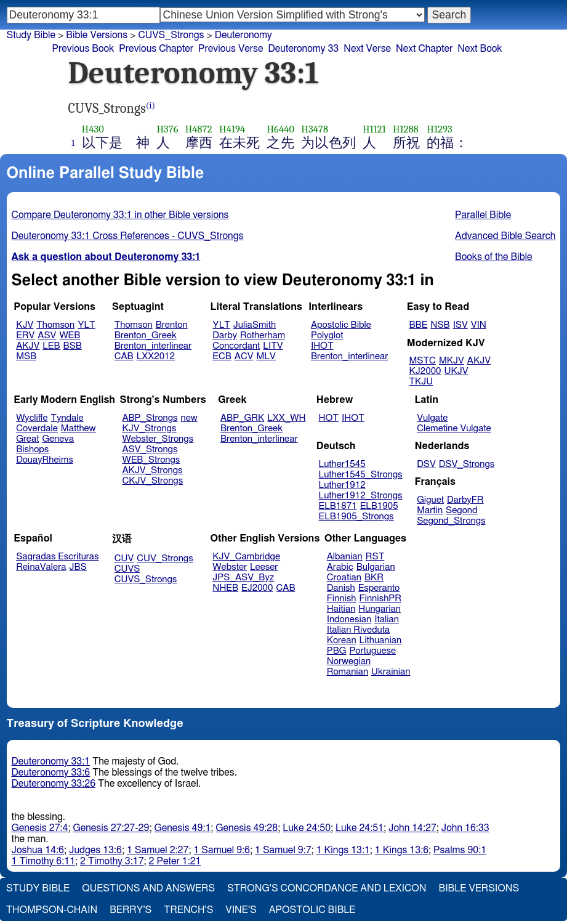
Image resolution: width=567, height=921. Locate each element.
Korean (341, 640)
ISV (460, 325)
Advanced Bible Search (505, 236)
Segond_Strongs (451, 520)
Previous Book (83, 49)
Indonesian (349, 619)
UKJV (456, 371)
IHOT (322, 346)
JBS (77, 567)
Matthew (78, 428)
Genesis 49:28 (246, 828)
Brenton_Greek (146, 335)
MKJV (451, 360)
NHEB (225, 588)
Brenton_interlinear (153, 346)
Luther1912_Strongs (361, 495)
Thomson (55, 325)
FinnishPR (381, 598)
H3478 (314, 129)
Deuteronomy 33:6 (51, 772)
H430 (93, 129)
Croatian (344, 577)
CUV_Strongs (165, 558)
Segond (461, 510)
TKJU (421, 381)
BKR (374, 577)
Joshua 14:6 (38, 850)
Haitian (341, 609)
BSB (72, 346)
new (189, 418)
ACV (244, 356)
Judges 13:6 (95, 850)
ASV (47, 335)
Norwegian (349, 661)
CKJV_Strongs (152, 480)
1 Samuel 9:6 (221, 850)
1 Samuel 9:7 (283, 850)
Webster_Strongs (157, 439)
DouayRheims (44, 460)
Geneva (58, 439)
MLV (265, 356)
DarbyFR (465, 500)
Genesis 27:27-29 (111, 828)
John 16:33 (465, 828)
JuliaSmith (254, 325)
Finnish (341, 598)
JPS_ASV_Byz (243, 577)
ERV (25, 335)
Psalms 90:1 (459, 850)
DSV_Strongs (467, 464)
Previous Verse (230, 49)
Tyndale (67, 418)
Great (27, 439)
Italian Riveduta (358, 630)
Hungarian (379, 609)
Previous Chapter (156, 49)
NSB (439, 325)
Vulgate (432, 418)
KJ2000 (425, 371)
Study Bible (31, 35)
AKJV (27, 346)
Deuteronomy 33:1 (51, 761)
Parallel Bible (483, 215)
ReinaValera (41, 567)
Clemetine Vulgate (454, 428)
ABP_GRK (242, 418)
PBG (337, 650)
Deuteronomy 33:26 (54, 784)
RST (375, 556)
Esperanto (379, 588)
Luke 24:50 (307, 828)
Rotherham (262, 335)
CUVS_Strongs (146, 579)
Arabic (340, 567)
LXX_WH (286, 418)
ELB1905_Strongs (356, 516)
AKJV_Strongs (152, 470)
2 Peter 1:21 (175, 861)
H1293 (439, 129)
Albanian (345, 556)
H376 (167, 129)
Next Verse (367, 49)
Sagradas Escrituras (57, 556)
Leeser (264, 567)
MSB (26, 356)
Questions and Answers (148, 888)
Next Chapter (424, 49)
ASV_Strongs (149, 449)
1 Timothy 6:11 (44, 861)
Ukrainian (390, 671)
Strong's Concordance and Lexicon (326, 888)
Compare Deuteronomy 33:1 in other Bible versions (120, 215)
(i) (150, 105)
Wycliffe (31, 418)
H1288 (406, 129)
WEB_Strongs (151, 460)
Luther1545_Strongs (361, 474)
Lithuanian (381, 640)
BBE (418, 325)
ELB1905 (379, 506)
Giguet (430, 500)
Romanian (347, 671)
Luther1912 (342, 485)
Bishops (32, 449)
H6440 (280, 129)
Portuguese (372, 650)
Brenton (172, 325)
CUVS (127, 569)
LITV (273, 346)
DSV (426, 464)
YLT (86, 325)
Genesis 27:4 (40, 828)
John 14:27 (412, 828)
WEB (69, 335)
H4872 (198, 129)
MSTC (422, 360)
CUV (124, 558)
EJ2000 (257, 588)
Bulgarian (375, 567)
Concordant (236, 346)
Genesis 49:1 (182, 828)
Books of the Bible (494, 257)
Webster (229, 567)
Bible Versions (96, 35)
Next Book (479, 49)
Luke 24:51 (360, 828)
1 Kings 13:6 (401, 850)
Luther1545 (342, 464)
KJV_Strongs (149, 428)
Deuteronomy (243, 35)
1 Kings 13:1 (343, 850)
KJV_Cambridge (246, 556)
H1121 (374, 129)
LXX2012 (156, 356)
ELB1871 (338, 506)
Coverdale (37, 428)
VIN (478, 325)
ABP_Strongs (149, 418)
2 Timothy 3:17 (112, 861)
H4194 (232, 129)
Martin (430, 510)
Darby (224, 335)
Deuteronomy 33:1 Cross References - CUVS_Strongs (128, 236)
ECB (221, 356)
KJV (24, 325)
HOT (329, 418)
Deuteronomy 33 (303, 49)
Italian (386, 619)
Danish (341, 588)
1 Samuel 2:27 (157, 850)
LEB (51, 346)
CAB (124, 356)
